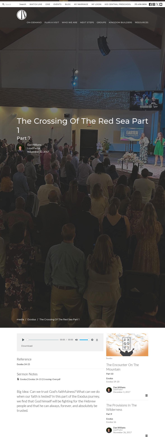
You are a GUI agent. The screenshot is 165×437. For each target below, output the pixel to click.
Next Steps (87, 22)
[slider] (43, 340)
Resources (141, 22)
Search (22, 4)
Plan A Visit (52, 22)
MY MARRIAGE (81, 4)
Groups (101, 22)
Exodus (31, 319)
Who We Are (69, 22)
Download (26, 346)
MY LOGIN (96, 4)
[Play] (23, 340)
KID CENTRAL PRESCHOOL (118, 4)
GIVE (47, 4)
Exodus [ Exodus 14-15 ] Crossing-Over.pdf (38, 379)
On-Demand (34, 22)
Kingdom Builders (120, 22)
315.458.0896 (140, 4)
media (20, 319)
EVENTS (57, 4)
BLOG (68, 4)
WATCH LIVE (36, 4)
